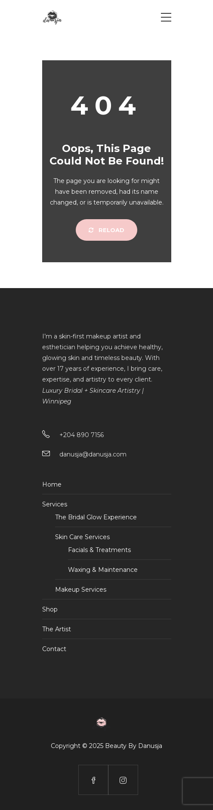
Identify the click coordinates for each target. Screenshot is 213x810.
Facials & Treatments (99, 550)
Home (52, 484)
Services (54, 504)
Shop (50, 609)
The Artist (56, 629)
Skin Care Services (82, 537)
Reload (106, 230)
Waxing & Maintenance (103, 570)
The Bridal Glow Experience (96, 517)
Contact (54, 649)
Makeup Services (80, 589)
